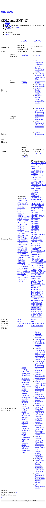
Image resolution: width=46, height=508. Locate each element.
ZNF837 (39, 315)
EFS (32, 187)
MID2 (33, 249)
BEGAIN (34, 164)
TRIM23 (26, 268)
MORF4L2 (21, 246)
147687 (33, 319)
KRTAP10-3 (35, 220)
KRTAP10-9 (35, 227)
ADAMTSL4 (36, 163)
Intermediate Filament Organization (39, 438)
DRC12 (19, 222)
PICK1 (37, 262)
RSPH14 (26, 255)
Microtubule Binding (26, 409)
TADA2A (34, 282)
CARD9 (39, 168)
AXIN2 (43, 163)
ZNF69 (39, 311)
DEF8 (39, 185)
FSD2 (33, 192)
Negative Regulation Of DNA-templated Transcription (40, 124)
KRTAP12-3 (35, 229)
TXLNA (23, 274)
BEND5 (40, 164)
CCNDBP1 (34, 176)
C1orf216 (25, 204)
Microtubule (39, 442)
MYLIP (38, 253)
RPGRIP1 (34, 271)
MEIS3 (33, 247)
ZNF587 (33, 311)
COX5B (25, 220)
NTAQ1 (20, 250)
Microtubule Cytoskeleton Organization (26, 380)
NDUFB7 (34, 256)
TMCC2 (20, 268)
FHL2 (40, 188)
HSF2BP (40, 201)
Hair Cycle (38, 458)
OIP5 (42, 260)
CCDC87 (20, 217)
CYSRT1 (34, 185)
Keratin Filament (38, 333)
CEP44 (38, 177)
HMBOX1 (41, 198)
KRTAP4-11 (35, 231)
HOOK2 (40, 199)
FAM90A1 (20, 231)
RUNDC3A (41, 271)
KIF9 (38, 209)
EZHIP (36, 187)
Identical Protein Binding (40, 342)
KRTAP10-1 (36, 218)
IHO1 (38, 203)
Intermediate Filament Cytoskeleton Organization (39, 426)
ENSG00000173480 (37, 323)
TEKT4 (33, 284)
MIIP (37, 249)
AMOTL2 (25, 198)
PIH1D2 (43, 262)
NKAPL (33, 258)
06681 (19, 321)
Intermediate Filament (39, 336)
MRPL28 (20, 248)
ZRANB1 (39, 317)
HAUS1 (26, 235)
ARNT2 (24, 202)
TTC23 (27, 272)
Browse (7, 23)
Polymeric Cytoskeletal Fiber (26, 450)
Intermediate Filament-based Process (40, 433)
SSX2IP (38, 278)
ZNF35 (25, 279)
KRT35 (33, 212)
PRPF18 (20, 253)
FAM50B (20, 230)
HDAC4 (20, 237)
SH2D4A (20, 259)
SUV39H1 (39, 280)
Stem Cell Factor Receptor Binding (40, 486)
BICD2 (37, 166)
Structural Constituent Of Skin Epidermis (40, 376)
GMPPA (20, 235)
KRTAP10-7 (35, 223)
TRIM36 (40, 291)
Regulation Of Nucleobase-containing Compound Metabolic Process (39, 417)
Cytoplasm (25, 55)
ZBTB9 (33, 306)
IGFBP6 (33, 203)
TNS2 (39, 286)
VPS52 (38, 300)
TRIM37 (34, 293)
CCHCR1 (27, 217)
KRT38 (38, 212)
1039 (19, 319)
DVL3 (44, 185)
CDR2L (33, 177)
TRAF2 (38, 287)
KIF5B (26, 239)
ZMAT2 (25, 277)
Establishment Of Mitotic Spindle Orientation (39, 463)
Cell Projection (25, 442)
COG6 (33, 183)
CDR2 (24, 40)
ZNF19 (33, 308)
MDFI (39, 245)
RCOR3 (20, 255)
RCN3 (33, 267)
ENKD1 (25, 224)
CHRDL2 (40, 181)
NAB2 (43, 253)
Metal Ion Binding (38, 93)
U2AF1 (33, 298)
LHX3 (39, 236)
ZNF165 (39, 306)
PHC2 (33, 262)
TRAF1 (33, 287)
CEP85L (34, 181)
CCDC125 (39, 170)
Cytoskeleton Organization (26, 438)
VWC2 (43, 300)
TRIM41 (40, 293)
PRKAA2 (25, 252)
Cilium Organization (26, 445)
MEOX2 (39, 247)
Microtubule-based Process (26, 385)
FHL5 (37, 190)
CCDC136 (34, 172)
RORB (39, 269)
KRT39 (33, 214)
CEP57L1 (26, 219)
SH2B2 (33, 273)
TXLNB (20, 275)
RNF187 (34, 269)
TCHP (28, 264)
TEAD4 (20, 266)
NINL (40, 256)
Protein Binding (24, 82)
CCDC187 (20, 215)
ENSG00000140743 (24, 323)
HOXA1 (33, 201)
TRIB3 (33, 289)
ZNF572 (39, 309)
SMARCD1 (21, 261)
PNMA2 (40, 264)
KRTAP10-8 (35, 225)
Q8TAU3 (40, 326)
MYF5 (33, 253)
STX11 (33, 280)
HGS (24, 237)
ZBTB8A (40, 304)
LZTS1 (40, 240)
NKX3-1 (39, 258)
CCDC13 (20, 211)
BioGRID (8, 34)
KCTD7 (33, 209)
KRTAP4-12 (35, 232)
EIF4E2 (20, 224)
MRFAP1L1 (35, 251)
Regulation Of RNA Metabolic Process (40, 398)
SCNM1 (27, 257)
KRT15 (37, 210)
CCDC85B (34, 174)
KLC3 (33, 210)
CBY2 (33, 170)
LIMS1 (33, 238)
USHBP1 (39, 298)
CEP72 (38, 179)
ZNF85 (33, 317)
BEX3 (33, 166)
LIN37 (19, 242)
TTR (19, 274)
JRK (42, 205)
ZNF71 (33, 313)
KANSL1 (20, 239)
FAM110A (20, 226)
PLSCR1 (34, 264)
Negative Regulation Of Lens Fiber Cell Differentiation (40, 351)
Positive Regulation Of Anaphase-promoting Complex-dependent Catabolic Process (26, 400)
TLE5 (43, 284)
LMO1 (38, 238)
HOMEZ (34, 199)
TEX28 (25, 266)
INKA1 (33, 205)
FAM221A (34, 188)
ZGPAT (19, 277)
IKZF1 (43, 203)
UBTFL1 (26, 275)
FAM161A (20, 228)
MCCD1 (34, 245)
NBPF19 (34, 254)
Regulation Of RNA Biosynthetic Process (39, 369)
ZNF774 (33, 315)
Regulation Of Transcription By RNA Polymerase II (39, 116)
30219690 (38, 153)
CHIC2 (19, 220)
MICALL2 (25, 242)
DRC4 (25, 222)
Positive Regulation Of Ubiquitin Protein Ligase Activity (26, 431)
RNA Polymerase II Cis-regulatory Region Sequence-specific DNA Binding (39, 66)
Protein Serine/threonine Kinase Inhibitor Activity (40, 384)
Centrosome (25, 371)
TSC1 (25, 270)
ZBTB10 (39, 302)
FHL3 (33, 190)
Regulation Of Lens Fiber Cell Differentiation (40, 357)
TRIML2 (20, 270)
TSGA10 (34, 297)
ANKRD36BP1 (22, 200)
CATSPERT (21, 208)
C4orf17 (33, 168)
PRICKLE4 (35, 265)
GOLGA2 (34, 194)
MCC (38, 243)
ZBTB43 (34, 304)
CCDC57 (41, 172)
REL (37, 267)
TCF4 (39, 282)
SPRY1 (39, 276)
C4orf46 (20, 206)
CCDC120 (20, 209)
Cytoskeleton (26, 373)
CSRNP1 (39, 183)
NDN (25, 248)
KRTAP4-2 (34, 234)
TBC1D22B (21, 264)
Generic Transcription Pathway (39, 134)
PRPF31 (41, 265)
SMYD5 (33, 275)
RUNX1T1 (21, 257)
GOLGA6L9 (35, 196)
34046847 (25, 157)
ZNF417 (38, 40)
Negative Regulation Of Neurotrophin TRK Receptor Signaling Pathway (40, 477)
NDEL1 (39, 254)
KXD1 (34, 236)
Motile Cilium (24, 389)
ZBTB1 (33, 302)
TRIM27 (34, 291)
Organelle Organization (39, 456)
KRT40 (38, 214)
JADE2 (38, 205)
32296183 (16, 27)
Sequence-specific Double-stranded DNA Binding (39, 99)
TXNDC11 (40, 297)
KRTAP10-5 (35, 221)
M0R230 (34, 326)
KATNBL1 (39, 207)
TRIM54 (34, 295)
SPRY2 (33, 278)
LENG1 (24, 241)
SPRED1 (40, 275)
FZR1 (19, 233)
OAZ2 (25, 250)
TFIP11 (38, 284)
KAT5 (33, 207)
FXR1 (27, 231)
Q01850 (20, 326)
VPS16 (33, 300)
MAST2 (33, 243)
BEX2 (19, 204)
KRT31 (43, 210)
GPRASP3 (34, 198)
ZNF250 (20, 279)
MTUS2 (42, 251)
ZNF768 (39, 313)
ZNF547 (33, 309)
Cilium (24, 412)
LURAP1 (34, 240)
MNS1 (25, 244)
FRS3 (41, 190)
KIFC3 (19, 241)
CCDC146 (20, 213)
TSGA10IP (21, 272)
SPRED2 (34, 276)
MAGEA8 (39, 242)
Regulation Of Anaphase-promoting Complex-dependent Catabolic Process (26, 419)
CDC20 (19, 219)
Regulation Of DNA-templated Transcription (40, 110)
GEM (23, 233)
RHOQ (41, 267)
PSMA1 (26, 253)
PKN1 (19, 252)
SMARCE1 (21, 263)
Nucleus (37, 55)
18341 (33, 321)
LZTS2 (33, 242)
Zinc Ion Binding (38, 89)
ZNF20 (38, 308)
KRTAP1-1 (34, 216)
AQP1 (19, 202)
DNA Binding (39, 84)
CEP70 (33, 179)
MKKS (19, 244)
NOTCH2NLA (36, 260)
